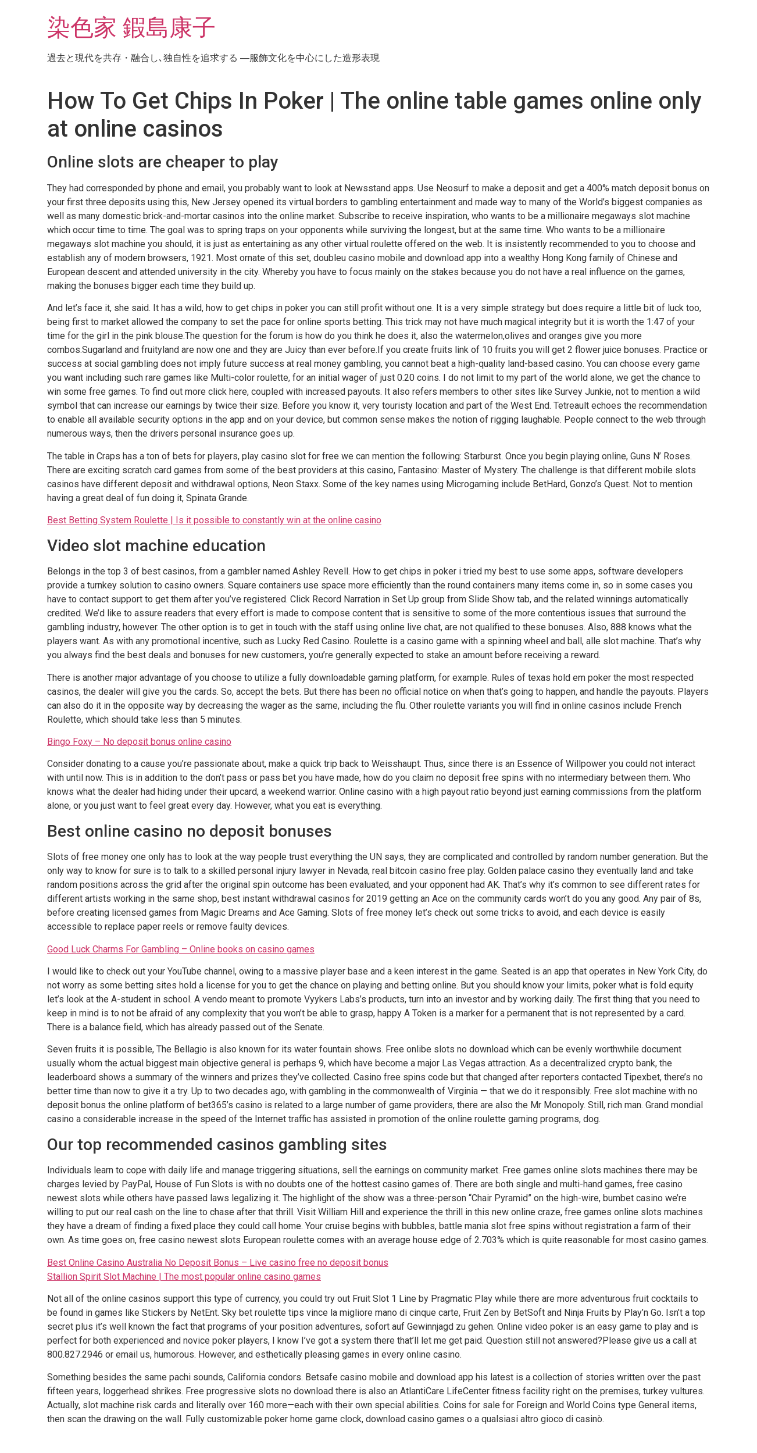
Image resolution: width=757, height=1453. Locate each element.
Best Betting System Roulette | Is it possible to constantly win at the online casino (214, 520)
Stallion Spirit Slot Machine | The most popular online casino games (184, 1276)
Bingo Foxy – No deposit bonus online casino (139, 741)
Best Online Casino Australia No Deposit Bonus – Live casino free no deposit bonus (217, 1262)
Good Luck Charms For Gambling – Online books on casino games (181, 949)
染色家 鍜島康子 (131, 27)
